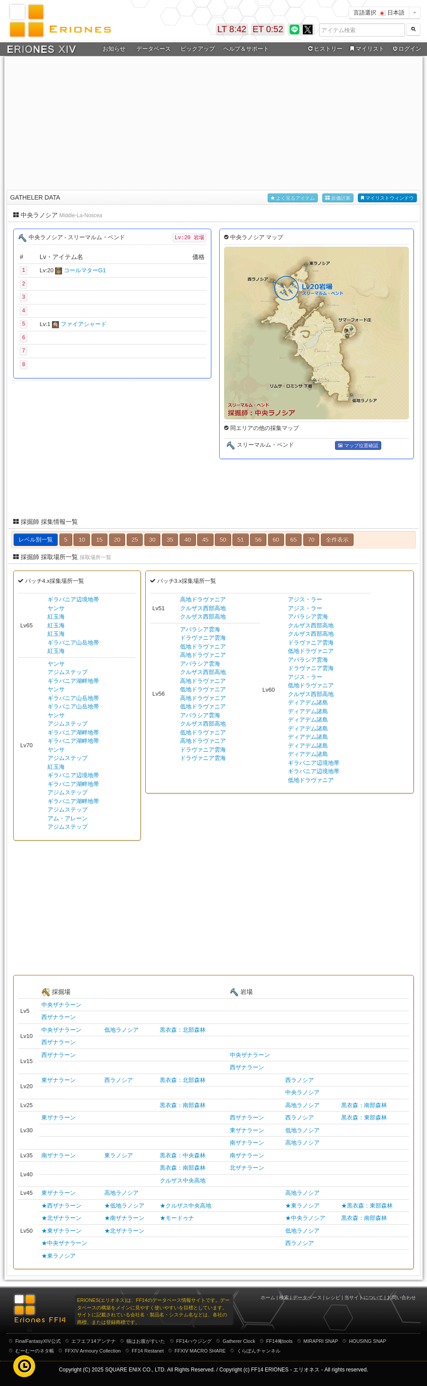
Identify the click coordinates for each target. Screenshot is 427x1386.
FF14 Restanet (148, 1350)
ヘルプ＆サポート (246, 48)
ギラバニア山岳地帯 (73, 642)
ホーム (268, 1297)
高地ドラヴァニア (203, 599)
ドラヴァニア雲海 (203, 637)
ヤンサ (56, 608)
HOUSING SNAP (367, 1341)
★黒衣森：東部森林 (367, 1205)
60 (276, 539)
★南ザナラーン (124, 1218)
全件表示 (337, 539)
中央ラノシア (302, 1092)
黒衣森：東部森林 (364, 1117)
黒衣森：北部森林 (183, 1030)
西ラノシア (118, 1080)
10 (81, 539)
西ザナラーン (58, 1017)
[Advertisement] (213, 121)
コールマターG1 (85, 270)
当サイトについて (363, 1297)
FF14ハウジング (194, 1341)
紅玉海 (56, 616)
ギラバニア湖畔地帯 (73, 681)
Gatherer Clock (239, 1341)
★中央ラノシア (305, 1218)
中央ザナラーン (61, 1004)
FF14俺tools (279, 1341)
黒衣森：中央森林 (183, 1155)
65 (294, 539)
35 (170, 539)
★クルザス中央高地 (185, 1205)
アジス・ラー (305, 599)
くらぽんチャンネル (258, 1350)
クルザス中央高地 (183, 1180)
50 (223, 539)
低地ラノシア (121, 1030)
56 (258, 539)
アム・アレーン (68, 818)
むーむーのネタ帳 (34, 1350)
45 (205, 539)
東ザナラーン (58, 1080)
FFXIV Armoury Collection (93, 1350)
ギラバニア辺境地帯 (73, 599)
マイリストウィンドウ (387, 198)
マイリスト (366, 49)
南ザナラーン (247, 1142)
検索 (284, 1297)
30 (152, 539)
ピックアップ (197, 48)
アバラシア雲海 (200, 629)
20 (117, 539)
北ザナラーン (247, 1167)
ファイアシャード (84, 324)
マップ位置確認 (358, 445)
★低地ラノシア (124, 1205)
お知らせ (114, 48)
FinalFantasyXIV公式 (38, 1341)
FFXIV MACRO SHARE (200, 1350)
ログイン (406, 49)
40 (187, 539)
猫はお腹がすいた (145, 1341)
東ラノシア (118, 1155)
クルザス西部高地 (203, 608)
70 (311, 539)
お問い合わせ (401, 1297)
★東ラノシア (302, 1205)
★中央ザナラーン (64, 1243)
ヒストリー (324, 49)
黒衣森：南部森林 (183, 1105)
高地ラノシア (302, 1105)
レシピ (333, 1297)
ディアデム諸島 (308, 702)
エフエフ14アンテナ (93, 1341)
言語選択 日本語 (379, 12)
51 (240, 539)
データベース (153, 48)
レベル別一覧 (35, 539)
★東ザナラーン (61, 1230)
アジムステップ (68, 672)
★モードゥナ (177, 1218)
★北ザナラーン (61, 1218)
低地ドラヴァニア (203, 646)
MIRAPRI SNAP (320, 1341)
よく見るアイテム (293, 198)
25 (135, 539)
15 (99, 539)
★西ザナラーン (61, 1205)
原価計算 (337, 198)
